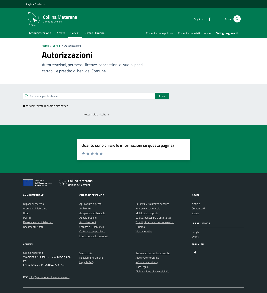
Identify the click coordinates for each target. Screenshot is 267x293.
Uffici (26, 213)
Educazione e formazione (93, 236)
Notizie (196, 204)
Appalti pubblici (88, 218)
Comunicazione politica (159, 33)
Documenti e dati (33, 227)
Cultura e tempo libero (92, 231)
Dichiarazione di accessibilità (152, 271)
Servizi (74, 33)
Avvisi (195, 213)
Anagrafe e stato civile (92, 213)
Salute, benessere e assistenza (153, 218)
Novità (61, 33)
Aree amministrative (35, 208)
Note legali (142, 267)
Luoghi (196, 232)
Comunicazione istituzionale (194, 33)
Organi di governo (33, 204)
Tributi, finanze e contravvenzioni (155, 222)
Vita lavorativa (144, 231)
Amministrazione (40, 33)
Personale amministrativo (38, 222)
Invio (162, 96)
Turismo (140, 227)
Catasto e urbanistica (91, 227)
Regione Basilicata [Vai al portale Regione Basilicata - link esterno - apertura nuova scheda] (35, 4)
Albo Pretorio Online (147, 258)
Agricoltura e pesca (90, 204)
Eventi (195, 237)
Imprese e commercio (148, 208)
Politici (27, 218)
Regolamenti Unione (91, 258)
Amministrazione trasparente (153, 253)
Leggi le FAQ (86, 262)
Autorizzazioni (87, 222)
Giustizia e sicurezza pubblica (152, 204)
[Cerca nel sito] (237, 19)
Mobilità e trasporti (147, 213)
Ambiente (85, 208)
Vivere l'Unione (95, 33)
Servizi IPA (85, 253)
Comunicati (198, 208)
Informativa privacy (147, 262)
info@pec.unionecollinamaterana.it (49, 277)
